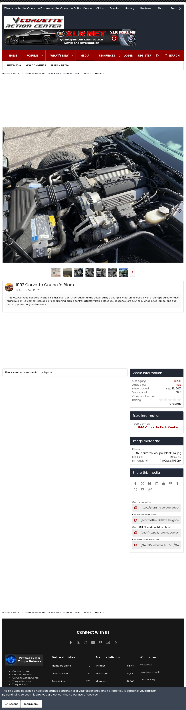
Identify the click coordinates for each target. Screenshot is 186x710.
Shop (160, 8)
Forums (33, 55)
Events (114, 8)
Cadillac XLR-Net (22, 672)
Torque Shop (20, 682)
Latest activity (147, 675)
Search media (59, 65)
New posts (146, 662)
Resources (107, 55)
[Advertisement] (93, 101)
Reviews (145, 8)
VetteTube (18, 686)
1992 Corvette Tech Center (158, 427)
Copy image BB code (144, 514)
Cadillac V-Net (21, 669)
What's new (59, 55)
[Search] (172, 55)
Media (84, 55)
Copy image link (141, 502)
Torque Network (21, 679)
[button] (42, 55)
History (129, 8)
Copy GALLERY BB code (145, 538)
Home (13, 55)
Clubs (100, 8)
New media (14, 65)
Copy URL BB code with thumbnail (151, 526)
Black (177, 381)
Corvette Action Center (25, 676)
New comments (35, 65)
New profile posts (150, 668)
